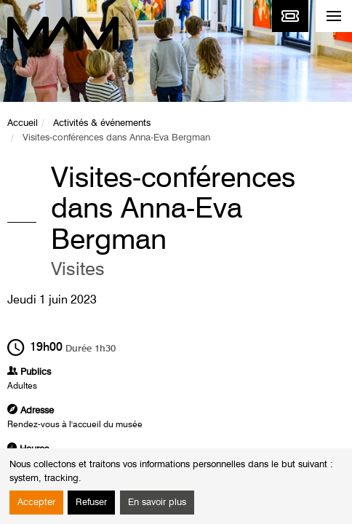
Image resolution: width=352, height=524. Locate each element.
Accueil (22, 123)
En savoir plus (157, 502)
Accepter (36, 502)
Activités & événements (102, 123)
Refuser (91, 502)
